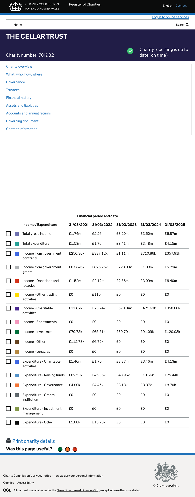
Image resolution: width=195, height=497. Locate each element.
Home (18, 24)
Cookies (8, 482)
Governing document (22, 121)
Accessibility (25, 482)
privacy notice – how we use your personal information (68, 475)
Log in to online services (170, 17)
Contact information (21, 129)
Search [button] (182, 24)
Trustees (13, 90)
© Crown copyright (166, 485)
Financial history (18, 97)
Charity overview (19, 66)
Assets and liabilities (22, 105)
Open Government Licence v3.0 (77, 490)
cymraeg (181, 5)
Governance (15, 82)
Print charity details (30, 441)
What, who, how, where (24, 74)
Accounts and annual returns (28, 113)
